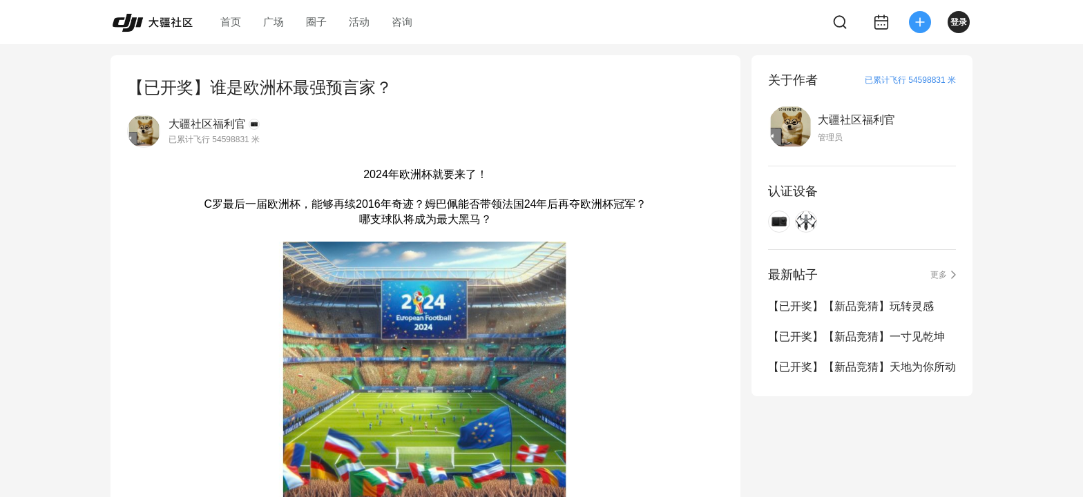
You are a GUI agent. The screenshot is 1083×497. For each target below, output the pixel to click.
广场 (273, 22)
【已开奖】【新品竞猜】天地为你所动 (862, 367)
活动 (359, 22)
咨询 (402, 22)
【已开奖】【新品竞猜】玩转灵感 (851, 306)
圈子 (316, 22)
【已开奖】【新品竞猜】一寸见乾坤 (856, 336)
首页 (230, 22)
